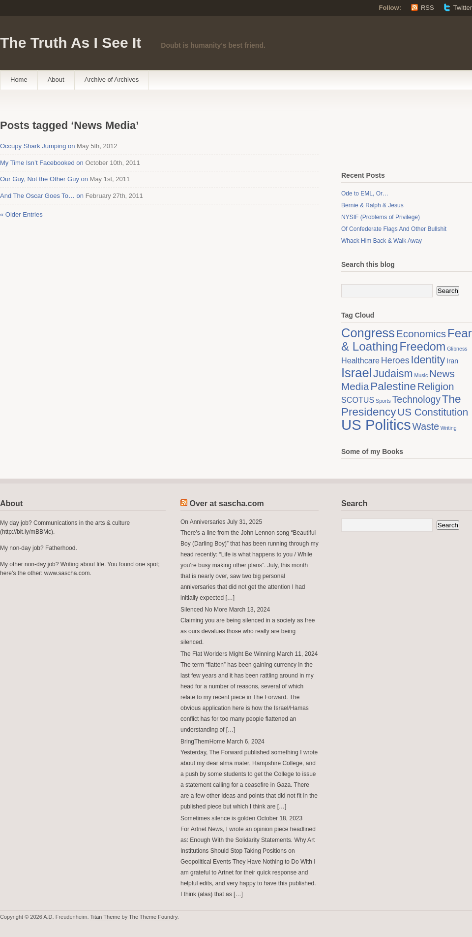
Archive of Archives (112, 79)
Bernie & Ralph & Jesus (372, 205)
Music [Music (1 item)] (421, 375)
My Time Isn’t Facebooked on (42, 162)
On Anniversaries (202, 521)
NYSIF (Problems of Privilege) (380, 217)
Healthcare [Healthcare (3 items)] (360, 360)
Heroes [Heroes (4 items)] (395, 360)
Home (19, 79)
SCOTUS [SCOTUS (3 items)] (357, 399)
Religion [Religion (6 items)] (435, 386)
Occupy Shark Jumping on (37, 146)
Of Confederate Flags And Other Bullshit (393, 229)
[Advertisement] (390, 132)
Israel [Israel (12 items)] (356, 373)
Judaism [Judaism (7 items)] (393, 373)
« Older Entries (21, 214)
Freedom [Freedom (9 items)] (422, 346)
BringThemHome (202, 741)
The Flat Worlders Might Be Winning (227, 653)
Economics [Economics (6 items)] (421, 333)
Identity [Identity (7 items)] (428, 360)
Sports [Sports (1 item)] (383, 401)
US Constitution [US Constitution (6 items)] (432, 412)
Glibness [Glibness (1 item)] (457, 349)
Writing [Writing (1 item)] (449, 428)
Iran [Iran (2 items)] (452, 361)
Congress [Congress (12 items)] (368, 333)
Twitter (462, 7)
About (56, 79)
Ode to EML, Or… (364, 193)
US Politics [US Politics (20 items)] (376, 425)
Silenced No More (203, 609)
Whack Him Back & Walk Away (381, 240)
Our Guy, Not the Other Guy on (44, 179)
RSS (427, 7)
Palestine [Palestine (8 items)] (393, 386)
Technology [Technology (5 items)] (416, 399)
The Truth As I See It (70, 42)
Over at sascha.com (226, 503)
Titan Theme (105, 917)
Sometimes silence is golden (217, 818)
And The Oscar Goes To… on (42, 195)
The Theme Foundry (153, 917)
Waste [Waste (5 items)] (426, 426)
